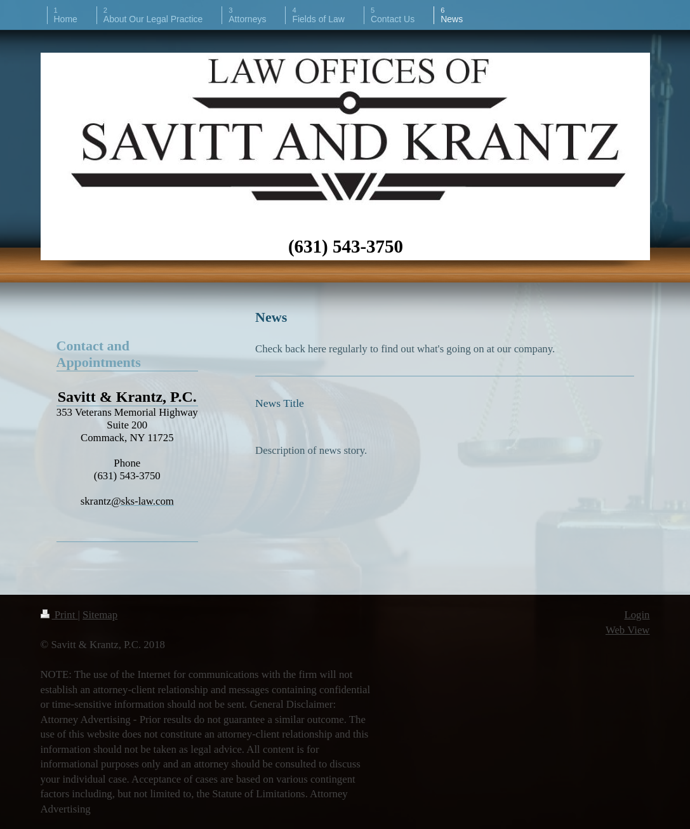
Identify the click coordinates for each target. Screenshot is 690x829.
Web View (628, 630)
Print (59, 615)
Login (636, 615)
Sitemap (100, 615)
